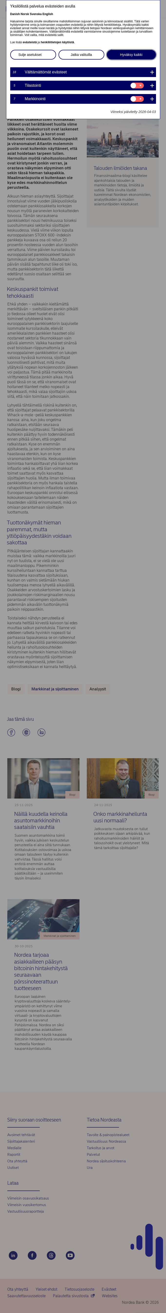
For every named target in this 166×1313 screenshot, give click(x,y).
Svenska (36, 14)
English (47, 14)
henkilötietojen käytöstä (57, 42)
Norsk (25, 14)
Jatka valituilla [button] (81, 55)
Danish (15, 14)
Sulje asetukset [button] (30, 55)
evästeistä (30, 42)
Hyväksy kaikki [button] (131, 55)
